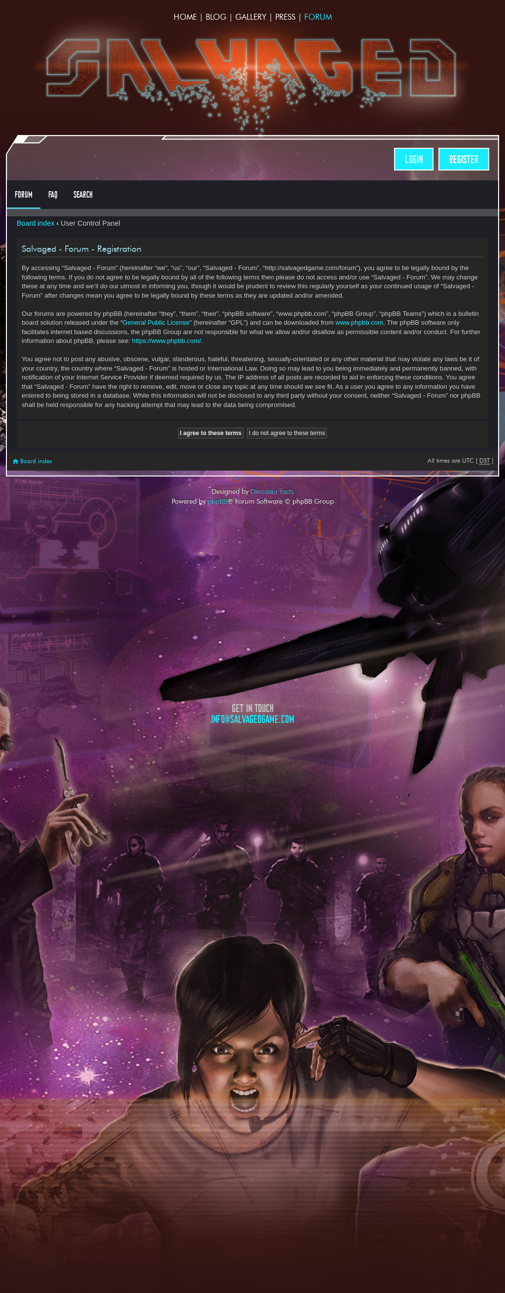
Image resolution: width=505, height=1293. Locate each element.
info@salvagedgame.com (252, 719)
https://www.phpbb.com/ (166, 340)
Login (414, 159)
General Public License (156, 322)
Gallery (250, 17)
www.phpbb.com (359, 322)
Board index (35, 223)
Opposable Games (252, 808)
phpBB (217, 501)
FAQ (53, 195)
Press (285, 17)
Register (463, 159)
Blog (216, 17)
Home (185, 17)
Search (83, 195)
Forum (318, 17)
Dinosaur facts (272, 491)
